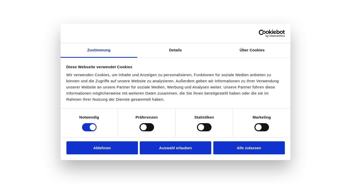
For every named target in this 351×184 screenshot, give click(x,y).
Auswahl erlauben (175, 148)
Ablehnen (102, 148)
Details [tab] (175, 50)
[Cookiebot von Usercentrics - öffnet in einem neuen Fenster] (262, 33)
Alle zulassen (249, 148)
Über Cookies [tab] (252, 50)
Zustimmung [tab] (99, 50)
